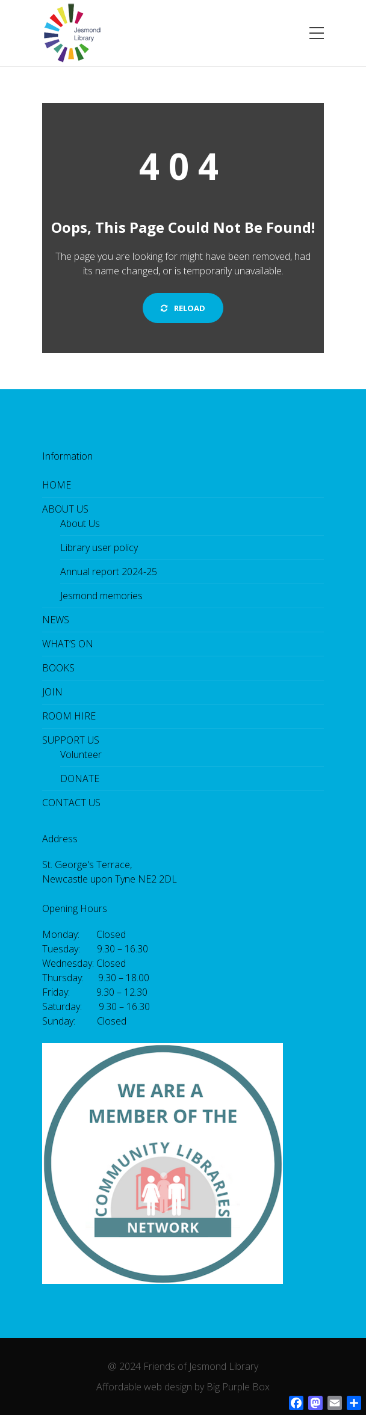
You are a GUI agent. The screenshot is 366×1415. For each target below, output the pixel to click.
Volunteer (81, 754)
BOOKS (58, 667)
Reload (183, 308)
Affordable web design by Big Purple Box (183, 1386)
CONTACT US (71, 802)
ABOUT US (65, 509)
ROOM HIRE (69, 716)
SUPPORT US (70, 740)
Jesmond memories (101, 595)
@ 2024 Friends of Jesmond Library (183, 1366)
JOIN (52, 691)
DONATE (79, 778)
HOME (56, 485)
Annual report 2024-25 (108, 571)
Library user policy (99, 547)
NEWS (55, 619)
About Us (80, 523)
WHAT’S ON (67, 643)
